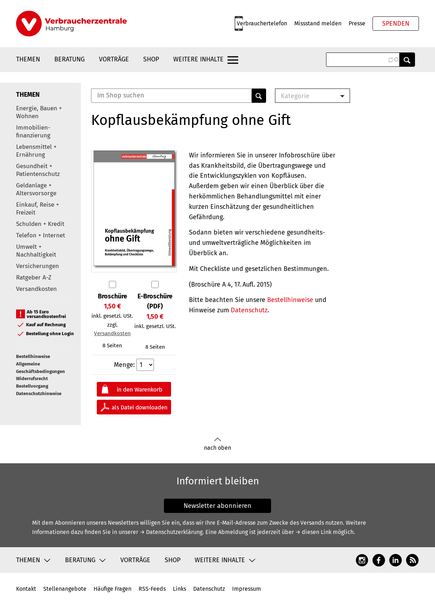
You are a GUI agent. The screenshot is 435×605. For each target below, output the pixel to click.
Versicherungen (37, 266)
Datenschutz (249, 310)
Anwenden (407, 59)
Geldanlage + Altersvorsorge (36, 189)
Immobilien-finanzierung (33, 131)
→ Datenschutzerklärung (171, 532)
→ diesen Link (313, 532)
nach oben (217, 444)
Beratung (69, 59)
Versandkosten (36, 289)
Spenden (395, 23)
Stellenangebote (64, 588)
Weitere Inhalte (198, 59)
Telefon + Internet (40, 235)
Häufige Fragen (112, 588)
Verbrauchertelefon (262, 23)
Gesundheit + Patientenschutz (38, 170)
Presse (357, 23)
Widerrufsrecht (32, 378)
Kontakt (26, 588)
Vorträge (114, 59)
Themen (28, 59)
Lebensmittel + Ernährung (36, 150)
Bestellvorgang (32, 386)
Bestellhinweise (33, 356)
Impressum (246, 588)
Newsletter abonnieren (217, 506)
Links (179, 588)
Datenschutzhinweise (38, 393)
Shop (151, 59)
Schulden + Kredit (40, 224)
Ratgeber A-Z (33, 277)
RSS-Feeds (152, 588)
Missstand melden (317, 23)
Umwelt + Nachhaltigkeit (36, 250)
